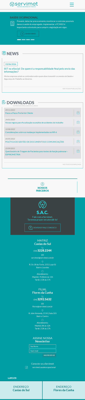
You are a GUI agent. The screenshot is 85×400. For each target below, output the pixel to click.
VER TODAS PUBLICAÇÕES (71, 89)
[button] (19, 39)
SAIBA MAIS (28, 34)
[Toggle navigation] (71, 4)
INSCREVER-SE (49, 355)
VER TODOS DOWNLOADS (72, 164)
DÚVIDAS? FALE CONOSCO (43, 228)
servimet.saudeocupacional (40, 367)
